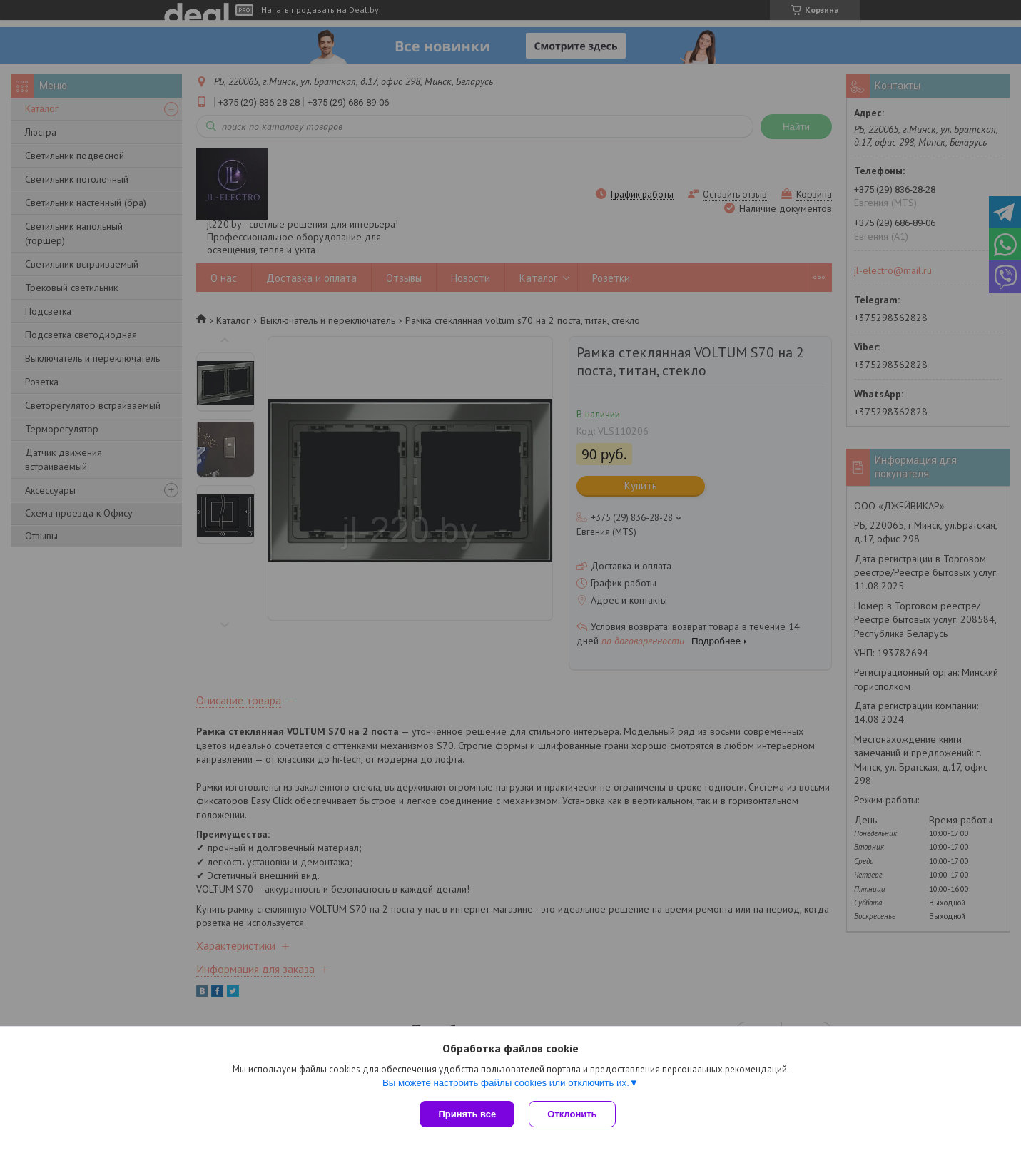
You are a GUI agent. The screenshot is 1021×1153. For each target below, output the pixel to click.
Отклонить (571, 1114)
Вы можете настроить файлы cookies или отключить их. (505, 1082)
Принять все (467, 1114)
